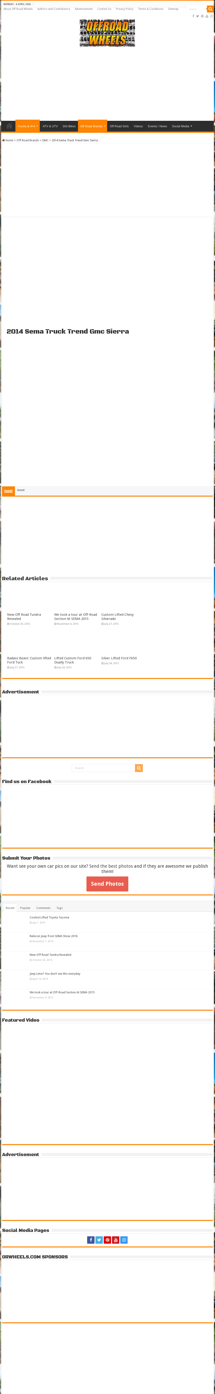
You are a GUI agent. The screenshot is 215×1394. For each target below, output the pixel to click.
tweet (21, 490)
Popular (25, 908)
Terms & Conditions (150, 9)
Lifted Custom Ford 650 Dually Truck (72, 660)
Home (9, 125)
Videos (138, 126)
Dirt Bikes (69, 126)
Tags (59, 908)
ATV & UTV (50, 126)
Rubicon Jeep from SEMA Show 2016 (53, 936)
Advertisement (84, 9)
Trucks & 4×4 (26, 126)
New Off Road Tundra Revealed (50, 954)
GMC (45, 140)
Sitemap (173, 9)
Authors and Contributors (53, 9)
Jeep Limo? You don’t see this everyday (55, 973)
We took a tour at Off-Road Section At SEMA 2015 (75, 617)
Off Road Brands (91, 126)
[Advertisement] (108, 84)
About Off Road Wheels (18, 9)
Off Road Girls (119, 126)
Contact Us (104, 9)
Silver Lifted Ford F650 (119, 658)
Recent (10, 908)
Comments (43, 908)
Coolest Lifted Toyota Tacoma (49, 917)
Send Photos (107, 884)
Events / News (157, 126)
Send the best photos (111, 866)
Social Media (180, 126)
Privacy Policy (124, 9)
